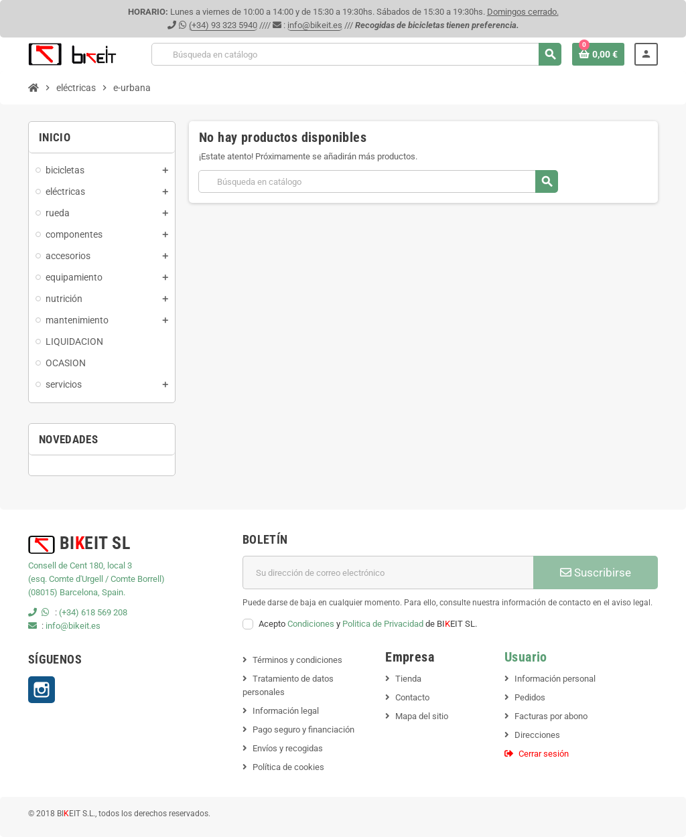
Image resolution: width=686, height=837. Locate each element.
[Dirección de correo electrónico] (388, 572)
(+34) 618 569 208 (93, 612)
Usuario (525, 657)
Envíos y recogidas (288, 748)
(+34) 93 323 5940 (223, 25)
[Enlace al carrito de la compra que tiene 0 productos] (598, 54)
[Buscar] (356, 54)
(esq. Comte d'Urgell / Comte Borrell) (96, 579)
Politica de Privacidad (382, 624)
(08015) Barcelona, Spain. (76, 592)
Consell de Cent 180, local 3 (80, 565)
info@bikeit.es (314, 25)
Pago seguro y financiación (303, 730)
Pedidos (529, 697)
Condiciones (310, 624)
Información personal (555, 679)
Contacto (412, 697)
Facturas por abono (551, 716)
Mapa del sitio (421, 716)
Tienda (408, 679)
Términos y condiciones (297, 660)
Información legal (286, 711)
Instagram (41, 689)
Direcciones (537, 735)
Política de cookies (288, 767)
